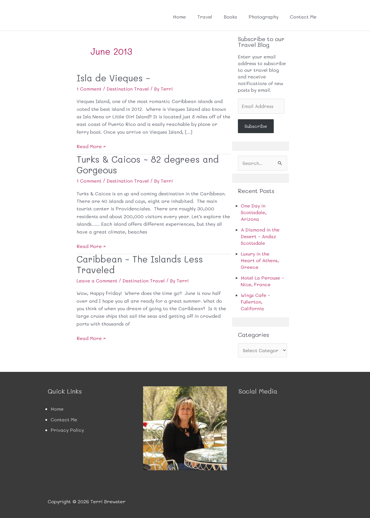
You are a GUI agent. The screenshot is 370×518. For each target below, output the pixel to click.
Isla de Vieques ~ (113, 78)
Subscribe (256, 126)
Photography (263, 17)
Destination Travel (128, 89)
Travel (204, 17)
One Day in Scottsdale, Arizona (254, 212)
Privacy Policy (67, 430)
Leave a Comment (97, 281)
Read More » (91, 146)
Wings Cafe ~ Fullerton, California (255, 301)
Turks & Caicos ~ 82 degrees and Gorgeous (148, 165)
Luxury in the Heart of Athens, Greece (260, 260)
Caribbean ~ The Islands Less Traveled (140, 264)
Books (230, 17)
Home (179, 17)
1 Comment (89, 89)
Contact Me (303, 17)
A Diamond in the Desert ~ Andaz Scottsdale (260, 236)
